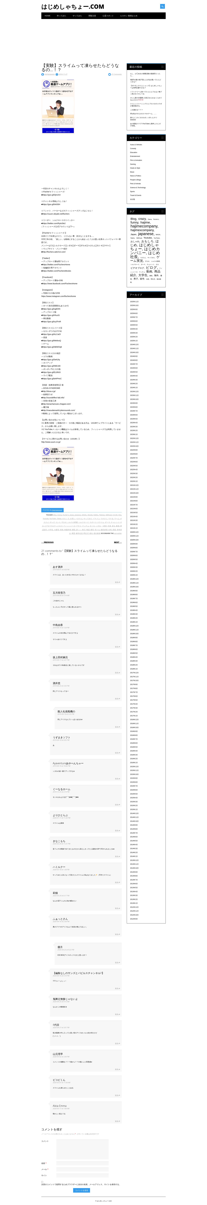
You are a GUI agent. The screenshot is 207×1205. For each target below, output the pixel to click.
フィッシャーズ (69, 526)
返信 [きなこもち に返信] (116, 856)
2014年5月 (134, 841)
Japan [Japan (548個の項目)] (133, 234)
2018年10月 (134, 634)
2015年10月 (134, 774)
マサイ (78, 526)
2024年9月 (134, 356)
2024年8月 (134, 360)
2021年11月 (134, 489)
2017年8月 (134, 688)
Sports (132, 191)
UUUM (114, 515)
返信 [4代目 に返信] (116, 1043)
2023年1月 (134, 434)
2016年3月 (134, 755)
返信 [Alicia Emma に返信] (116, 1121)
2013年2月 (134, 899)
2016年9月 (134, 731)
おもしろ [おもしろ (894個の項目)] (147, 241)
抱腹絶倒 (67, 529)
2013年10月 (134, 868)
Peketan (102, 515)
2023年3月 (134, 427)
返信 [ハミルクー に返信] (116, 882)
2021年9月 (134, 497)
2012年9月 (134, 919)
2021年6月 (134, 509)
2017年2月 (134, 712)
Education (133, 152)
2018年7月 (134, 645)
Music (132, 172)
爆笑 (92, 529)
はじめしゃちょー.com (72, 6)
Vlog (119, 515)
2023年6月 (134, 415)
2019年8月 (134, 595)
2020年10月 (134, 540)
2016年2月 (134, 759)
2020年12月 (134, 532)
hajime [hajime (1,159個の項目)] (145, 222)
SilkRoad (108, 515)
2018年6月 (134, 649)
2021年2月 (134, 524)
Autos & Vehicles (136, 145)
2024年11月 (134, 348)
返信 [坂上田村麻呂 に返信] (116, 673)
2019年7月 (134, 598)
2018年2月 (134, 665)
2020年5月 (134, 559)
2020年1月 (134, 575)
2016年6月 (134, 743)
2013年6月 (134, 884)
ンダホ (98, 526)
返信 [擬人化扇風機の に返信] (116, 727)
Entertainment (57, 510)
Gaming (133, 164)
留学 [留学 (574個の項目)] (142, 279)
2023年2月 (134, 430)
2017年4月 (134, 704)
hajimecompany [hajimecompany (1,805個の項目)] (144, 226)
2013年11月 (134, 864)
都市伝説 (79, 533)
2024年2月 (134, 384)
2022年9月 (134, 450)
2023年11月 (134, 395)
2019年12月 (134, 579)
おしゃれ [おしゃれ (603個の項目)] (135, 241)
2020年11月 (134, 536)
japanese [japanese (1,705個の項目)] (146, 234)
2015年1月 (134, 809)
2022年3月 (134, 473)
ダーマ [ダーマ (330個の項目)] (143, 264)
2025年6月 (134, 321)
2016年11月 (134, 723)
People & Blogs (135, 180)
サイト (44, 1175)
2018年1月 (134, 669)
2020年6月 (134, 555)
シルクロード (83, 522)
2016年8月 (134, 735)
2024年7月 (134, 364)
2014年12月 (134, 813)
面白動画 (96, 533)
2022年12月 (134, 438)
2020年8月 (134, 548)
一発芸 (104, 526)
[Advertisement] (103, 38)
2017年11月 (134, 677)
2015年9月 (134, 778)
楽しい (78, 529)
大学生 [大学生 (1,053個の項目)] (142, 275)
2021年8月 (134, 501)
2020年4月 (134, 563)
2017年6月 (134, 696)
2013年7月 (134, 880)
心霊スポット (108, 15)
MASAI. (84, 515)
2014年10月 (134, 821)
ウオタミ (103, 518)
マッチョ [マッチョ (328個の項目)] (142, 272)
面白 (91, 533)
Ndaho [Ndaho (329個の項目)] (133, 238)
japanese (78, 515)
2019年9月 (134, 591)
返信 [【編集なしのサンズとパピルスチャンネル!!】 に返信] (116, 988)
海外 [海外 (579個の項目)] (156, 275)
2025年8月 (134, 313)
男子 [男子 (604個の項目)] (136, 278)
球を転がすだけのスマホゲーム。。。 (143, 114)
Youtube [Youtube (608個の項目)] (148, 237)
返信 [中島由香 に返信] (116, 647)
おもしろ (65, 518)
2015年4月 (134, 798)
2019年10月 (134, 587)
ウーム (116, 518)
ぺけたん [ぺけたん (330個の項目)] (143, 257)
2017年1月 (134, 716)
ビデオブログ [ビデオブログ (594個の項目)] (137, 268)
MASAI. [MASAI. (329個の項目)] (158, 234)
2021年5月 (134, 513)
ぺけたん (79, 518)
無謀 (88, 529)
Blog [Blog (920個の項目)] (133, 218)
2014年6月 (134, 837)
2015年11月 (134, 770)
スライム (100, 522)
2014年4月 (134, 845)
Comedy (133, 148)
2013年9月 (134, 872)
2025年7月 (134, 317)
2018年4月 (134, 657)
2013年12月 (134, 860)
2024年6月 (134, 368)
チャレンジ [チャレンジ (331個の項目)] (150, 264)
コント (57, 522)
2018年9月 (134, 638)
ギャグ (52, 522)
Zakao (59, 518)
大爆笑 (56, 529)
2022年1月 (134, 481)
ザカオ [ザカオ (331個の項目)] (147, 261)
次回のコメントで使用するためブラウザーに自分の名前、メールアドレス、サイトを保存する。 (81, 1184)
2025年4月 (134, 329)
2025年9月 (134, 309)
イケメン (96, 518)
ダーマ (107, 522)
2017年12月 (134, 673)
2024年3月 (134, 380)
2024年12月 (134, 344)
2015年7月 (134, 786)
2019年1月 (134, 622)
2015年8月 (134, 782)
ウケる (110, 518)
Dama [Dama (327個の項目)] (150, 219)
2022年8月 (134, 454)
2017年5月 (134, 700)
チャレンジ (115, 522)
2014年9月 (134, 825)
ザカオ (63, 522)
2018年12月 (134, 626)
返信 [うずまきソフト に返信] (116, 753)
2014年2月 (134, 852)
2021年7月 (134, 505)
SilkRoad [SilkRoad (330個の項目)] (139, 238)
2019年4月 (134, 610)
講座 (114, 529)
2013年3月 (134, 895)
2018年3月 (134, 661)
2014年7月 (134, 833)
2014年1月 (134, 856)
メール (45, 1169)
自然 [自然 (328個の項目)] (147, 279)
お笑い (72, 518)
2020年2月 (134, 571)
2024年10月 (134, 352)
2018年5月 (134, 653)
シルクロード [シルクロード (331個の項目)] (135, 264)
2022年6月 (134, 462)
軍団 (73, 533)
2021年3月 (134, 520)
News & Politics (135, 176)
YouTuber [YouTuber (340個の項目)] (157, 238)
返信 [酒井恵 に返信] (116, 699)
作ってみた (61, 15)
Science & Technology (138, 188)
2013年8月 (134, 876)
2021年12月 (134, 485)
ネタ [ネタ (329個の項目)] (157, 264)
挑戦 (73, 529)
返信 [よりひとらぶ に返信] (116, 830)
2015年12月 (134, 767)
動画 (117, 526)
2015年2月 (134, 805)
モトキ (92, 526)
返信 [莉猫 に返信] (116, 908)
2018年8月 (134, 641)
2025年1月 (134, 341)
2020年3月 (134, 567)
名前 (44, 1163)
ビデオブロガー (50, 526)
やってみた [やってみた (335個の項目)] (151, 257)
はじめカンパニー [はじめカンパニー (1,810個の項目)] (145, 251)
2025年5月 (134, 325)
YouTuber (52, 518)
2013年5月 (134, 888)
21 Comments (117, 74)
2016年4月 (134, 751)
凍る (113, 526)
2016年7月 (134, 739)
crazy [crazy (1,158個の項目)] (142, 218)
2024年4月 (134, 376)
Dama (59, 515)
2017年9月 (134, 684)
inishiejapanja (50, 74)
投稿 (61, 529)
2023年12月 (134, 391)
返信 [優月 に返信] (116, 962)
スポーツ (92, 522)
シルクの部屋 (72, 522)
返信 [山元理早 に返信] (116, 1069)
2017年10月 (134, 680)
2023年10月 (134, 399)
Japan (72, 515)
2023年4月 (134, 423)
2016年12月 (134, 720)
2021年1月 (134, 528)
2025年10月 (134, 305)
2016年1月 (134, 763)
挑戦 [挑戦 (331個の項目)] (150, 275)
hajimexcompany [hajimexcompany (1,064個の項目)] (142, 230)
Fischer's (66, 515)
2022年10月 (134, 446)
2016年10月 (134, 727)
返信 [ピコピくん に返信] (116, 1095)
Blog (55, 515)
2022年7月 (134, 458)
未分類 (132, 199)
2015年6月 (134, 790)
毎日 (83, 529)
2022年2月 (134, 477)
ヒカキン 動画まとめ (128, 15)
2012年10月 (134, 915)
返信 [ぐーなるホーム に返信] (116, 805)
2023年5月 (134, 419)
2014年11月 (134, 817)
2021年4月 (134, 516)
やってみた (77, 15)
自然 (110, 529)
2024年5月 (134, 372)
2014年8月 (134, 829)
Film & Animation (136, 160)
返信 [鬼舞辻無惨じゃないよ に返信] (116, 1014)
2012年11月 (134, 911)
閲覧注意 (92, 15)
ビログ (59, 526)
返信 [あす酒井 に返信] (116, 582)
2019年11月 (134, 583)
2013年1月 (134, 903)
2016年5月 (134, 747)
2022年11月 (134, 442)
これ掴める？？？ (136, 110)
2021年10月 (134, 493)
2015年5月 (134, 794)
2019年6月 (134, 602)
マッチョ (85, 526)
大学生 (50, 529)
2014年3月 (134, 848)
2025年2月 (134, 337)
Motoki (90, 515)
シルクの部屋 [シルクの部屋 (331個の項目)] (155, 261)
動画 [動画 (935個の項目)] (149, 271)
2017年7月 (134, 692)
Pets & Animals (135, 184)
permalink (117, 533)
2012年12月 (134, 907)
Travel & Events (135, 195)
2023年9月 (134, 403)
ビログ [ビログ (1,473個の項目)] (151, 268)
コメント (45, 1141)
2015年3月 (134, 802)
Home (47, 15)
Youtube (46, 518)
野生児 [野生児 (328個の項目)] (153, 279)
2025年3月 (134, 333)
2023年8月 (134, 407)
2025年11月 (134, 302)
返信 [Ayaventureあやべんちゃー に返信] (116, 779)
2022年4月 (134, 469)
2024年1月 (134, 388)
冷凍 (109, 526)
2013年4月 (134, 892)
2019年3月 (134, 614)
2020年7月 (134, 552)
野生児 (85, 533)
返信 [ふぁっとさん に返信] (116, 934)
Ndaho (95, 515)
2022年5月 (134, 466)
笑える (97, 529)
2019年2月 (134, 618)
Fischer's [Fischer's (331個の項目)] (156, 219)
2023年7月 (134, 411)
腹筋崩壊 (103, 529)
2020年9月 (134, 544)
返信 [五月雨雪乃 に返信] (116, 614)
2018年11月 (134, 630)
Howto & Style (135, 168)
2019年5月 (134, 606)
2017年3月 (134, 708)
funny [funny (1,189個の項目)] (134, 222)
